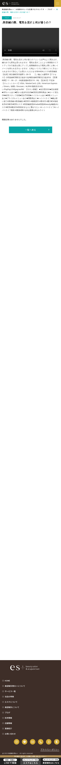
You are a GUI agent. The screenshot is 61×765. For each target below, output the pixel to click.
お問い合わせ (10, 733)
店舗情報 (8, 723)
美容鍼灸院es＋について (15, 686)
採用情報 (8, 718)
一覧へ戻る (30, 129)
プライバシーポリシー (49, 749)
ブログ (7, 712)
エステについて (11, 702)
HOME (7, 680)
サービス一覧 (10, 691)
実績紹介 (8, 728)
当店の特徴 (9, 696)
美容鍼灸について (12, 707)
